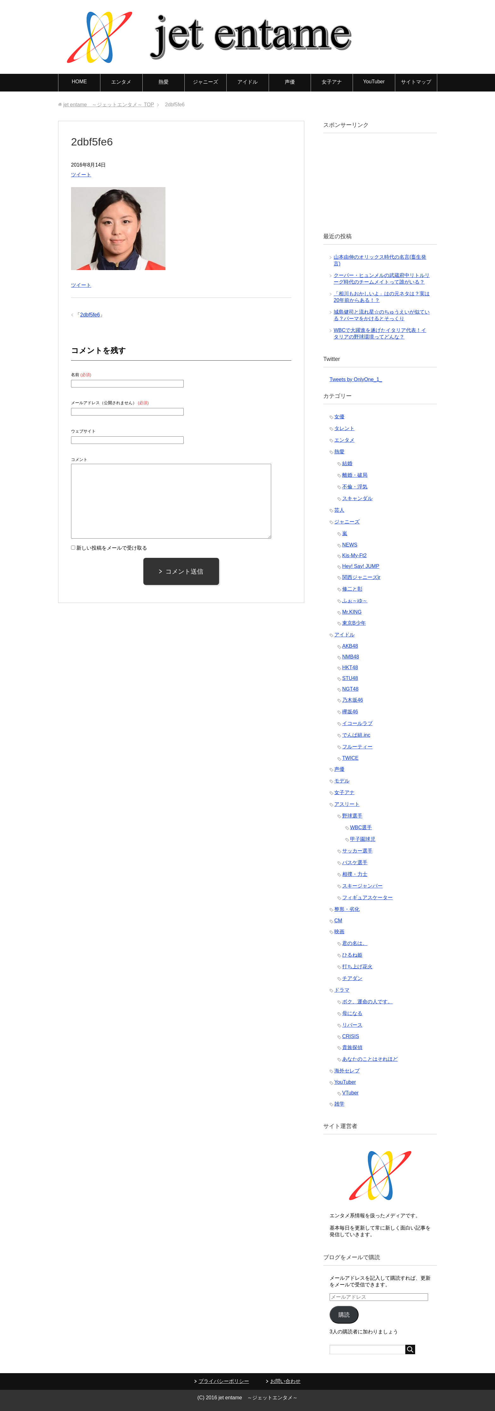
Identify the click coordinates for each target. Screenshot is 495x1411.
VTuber (350, 1092)
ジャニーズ (205, 82)
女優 (339, 416)
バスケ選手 (354, 862)
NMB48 (350, 656)
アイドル (247, 82)
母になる (352, 1013)
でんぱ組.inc (356, 735)
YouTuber (374, 81)
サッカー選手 (357, 850)
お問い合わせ (285, 1381)
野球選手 (352, 815)
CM (338, 920)
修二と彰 (352, 589)
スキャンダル (357, 498)
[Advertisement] (377, 182)
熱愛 (163, 82)
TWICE (350, 758)
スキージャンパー (362, 886)
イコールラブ (357, 723)
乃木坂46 (352, 700)
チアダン (352, 978)
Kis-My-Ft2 (354, 555)
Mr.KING (351, 612)
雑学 (339, 1104)
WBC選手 (361, 827)
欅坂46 (350, 711)
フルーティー (357, 746)
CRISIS (350, 1036)
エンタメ (121, 82)
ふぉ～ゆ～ (354, 600)
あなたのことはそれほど (370, 1059)
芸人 (339, 510)
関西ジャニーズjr (361, 577)
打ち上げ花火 (357, 966)
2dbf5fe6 (90, 314)
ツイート (81, 174)
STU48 (350, 678)
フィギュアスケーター (367, 897)
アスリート (347, 804)
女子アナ (332, 82)
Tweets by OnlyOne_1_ (356, 379)
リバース (352, 1025)
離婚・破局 (354, 475)
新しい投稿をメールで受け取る (111, 548)
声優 (290, 82)
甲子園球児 (362, 839)
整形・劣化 (347, 909)
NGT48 (350, 689)
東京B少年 (354, 623)
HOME (79, 81)
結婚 (347, 463)
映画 (339, 931)
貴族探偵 (352, 1047)
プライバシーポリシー (224, 1381)
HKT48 (350, 667)
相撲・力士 (354, 874)
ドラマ (341, 990)
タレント (344, 428)
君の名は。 (354, 943)
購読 (344, 1315)
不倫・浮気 (354, 486)
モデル (341, 780)
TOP (108, 104)
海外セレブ (347, 1070)
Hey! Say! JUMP (360, 566)
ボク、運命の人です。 (367, 1001)
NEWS (349, 544)
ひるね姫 (352, 955)
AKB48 (350, 646)
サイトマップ (416, 82)
